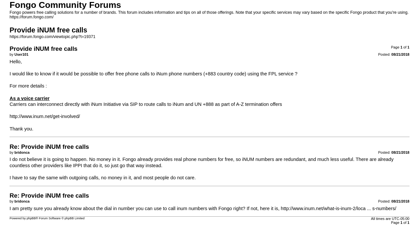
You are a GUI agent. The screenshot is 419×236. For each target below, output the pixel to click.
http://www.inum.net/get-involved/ (44, 116)
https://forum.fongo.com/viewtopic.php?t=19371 (52, 36)
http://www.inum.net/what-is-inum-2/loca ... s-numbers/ (338, 208)
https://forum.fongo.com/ (31, 17)
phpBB (31, 218)
